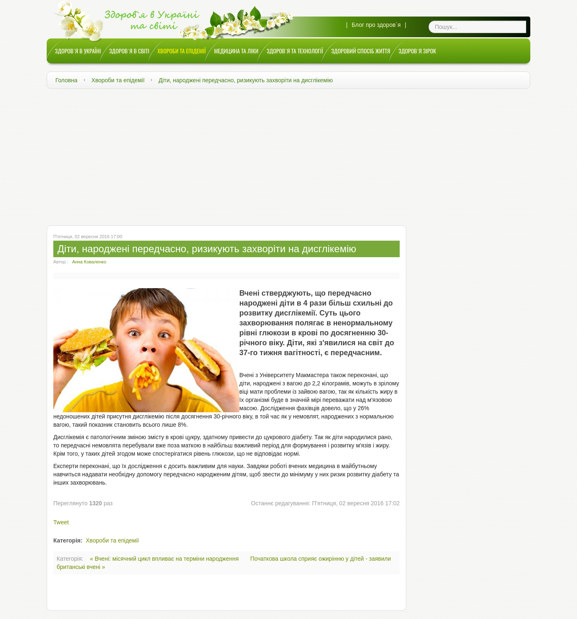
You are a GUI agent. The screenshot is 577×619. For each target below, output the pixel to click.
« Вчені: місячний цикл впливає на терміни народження (165, 558)
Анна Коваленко (89, 261)
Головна (66, 80)
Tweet (61, 522)
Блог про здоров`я (376, 25)
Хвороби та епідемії (118, 80)
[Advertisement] (288, 155)
